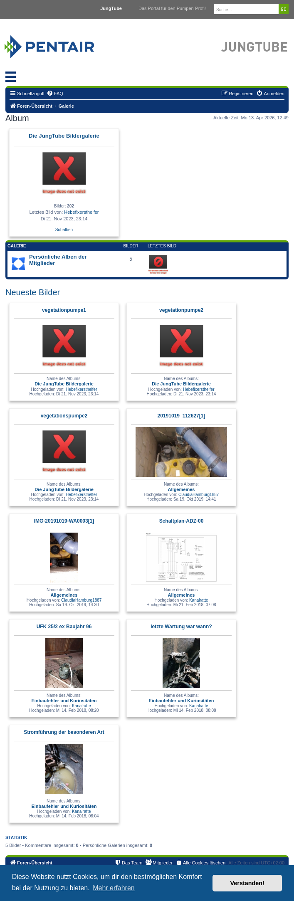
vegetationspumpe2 (64, 416)
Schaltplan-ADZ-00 (181, 521)
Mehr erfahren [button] (114, 887)
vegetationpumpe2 (181, 310)
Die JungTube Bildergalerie (64, 136)
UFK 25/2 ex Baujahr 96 (64, 626)
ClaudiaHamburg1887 (198, 494)
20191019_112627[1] (181, 416)
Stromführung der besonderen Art (64, 732)
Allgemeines (181, 489)
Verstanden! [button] (247, 883)
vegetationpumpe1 (64, 310)
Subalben (64, 229)
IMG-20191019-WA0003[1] (64, 521)
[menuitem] (55, 94)
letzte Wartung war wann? (181, 626)
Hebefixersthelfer (81, 212)
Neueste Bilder (32, 292)
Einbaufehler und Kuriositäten (63, 700)
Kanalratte (198, 600)
